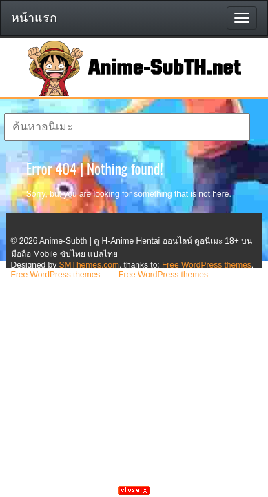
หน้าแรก (34, 18)
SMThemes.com (89, 265)
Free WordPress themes (206, 265)
